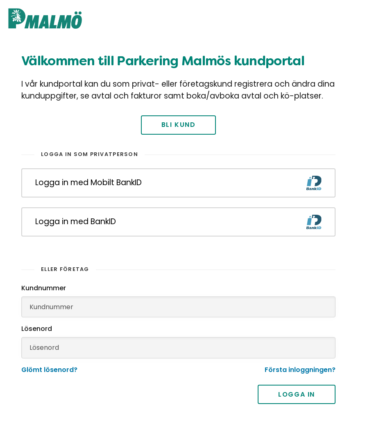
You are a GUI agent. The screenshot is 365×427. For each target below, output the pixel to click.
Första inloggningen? (300, 369)
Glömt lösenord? (49, 369)
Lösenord (36, 328)
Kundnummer (43, 288)
